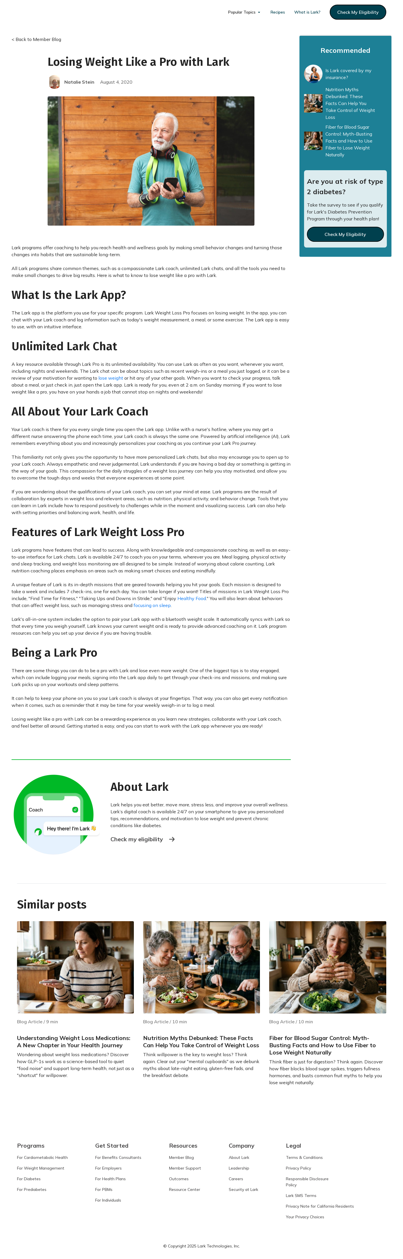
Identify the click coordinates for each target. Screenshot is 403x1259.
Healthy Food (191, 598)
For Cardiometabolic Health (42, 1158)
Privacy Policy (298, 1168)
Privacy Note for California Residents (320, 1206)
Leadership (239, 1168)
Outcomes (179, 1179)
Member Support (185, 1168)
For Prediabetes (31, 1190)
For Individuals (108, 1200)
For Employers (108, 1168)
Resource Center (184, 1190)
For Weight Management (40, 1168)
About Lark (239, 1158)
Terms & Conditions (304, 1158)
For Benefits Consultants (118, 1158)
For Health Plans (110, 1179)
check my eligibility (358, 12)
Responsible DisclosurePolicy (307, 1182)
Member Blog (181, 1158)
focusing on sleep (152, 605)
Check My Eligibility (345, 234)
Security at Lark (243, 1190)
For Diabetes (29, 1179)
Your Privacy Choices (305, 1217)
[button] (245, 12)
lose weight (110, 378)
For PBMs (104, 1190)
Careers (236, 1179)
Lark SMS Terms (301, 1196)
